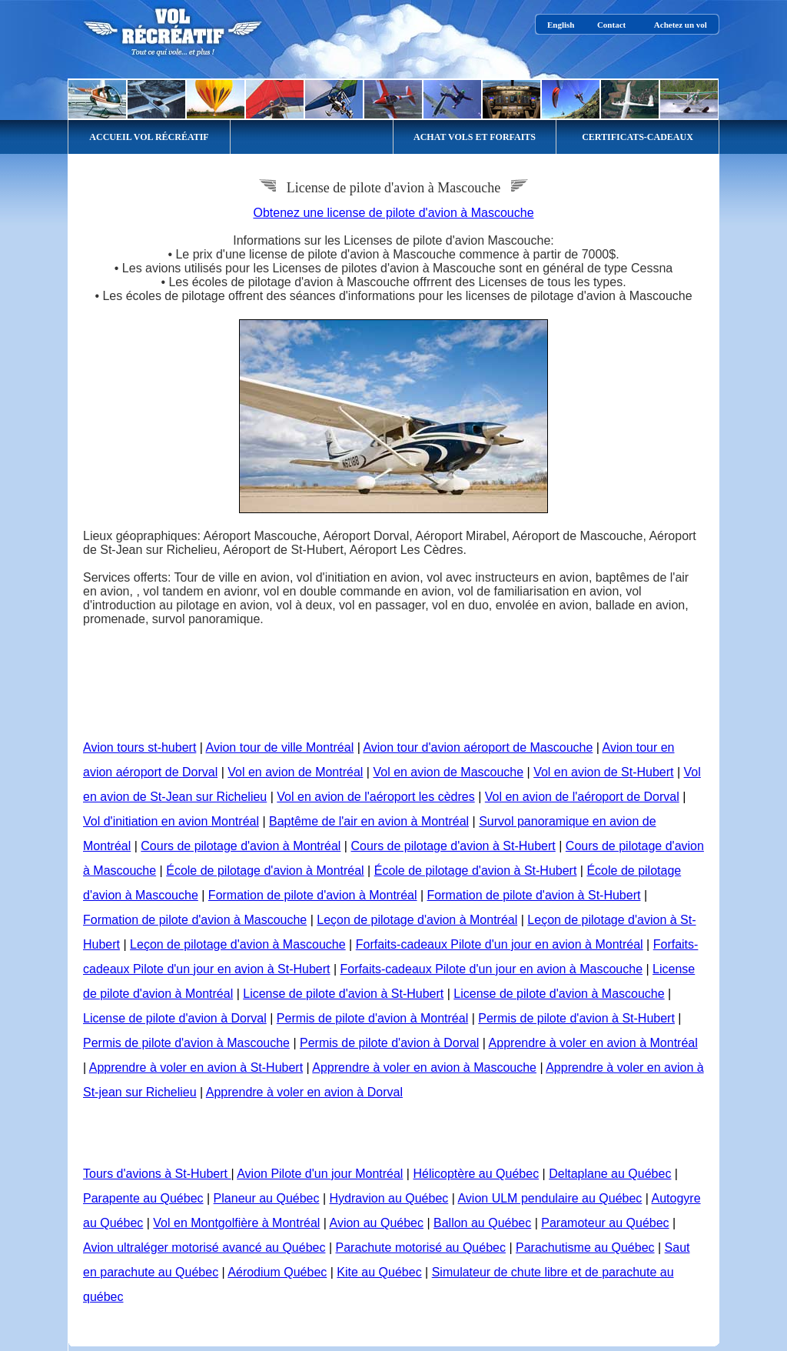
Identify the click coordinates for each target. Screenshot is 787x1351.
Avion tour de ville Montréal (280, 747)
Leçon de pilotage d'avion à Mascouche (238, 944)
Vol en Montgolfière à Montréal (236, 1222)
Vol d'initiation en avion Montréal (171, 821)
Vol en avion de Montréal (295, 772)
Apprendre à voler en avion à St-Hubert (196, 1067)
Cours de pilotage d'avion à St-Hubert (452, 845)
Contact (611, 24)
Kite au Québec (379, 1272)
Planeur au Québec (267, 1198)
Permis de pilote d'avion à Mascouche (186, 1042)
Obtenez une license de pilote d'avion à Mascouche (393, 212)
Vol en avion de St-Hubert (603, 772)
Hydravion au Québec (389, 1198)
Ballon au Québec (482, 1222)
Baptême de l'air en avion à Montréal (369, 821)
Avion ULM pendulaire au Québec (549, 1198)
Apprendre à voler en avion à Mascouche (424, 1067)
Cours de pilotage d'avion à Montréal (240, 845)
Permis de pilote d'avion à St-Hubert (576, 1018)
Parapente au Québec (143, 1198)
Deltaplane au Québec (610, 1173)
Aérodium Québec (277, 1272)
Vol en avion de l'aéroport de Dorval (582, 796)
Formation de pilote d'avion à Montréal (312, 895)
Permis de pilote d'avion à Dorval (389, 1042)
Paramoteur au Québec (605, 1222)
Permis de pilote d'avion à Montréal (372, 1018)
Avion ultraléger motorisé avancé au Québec (204, 1247)
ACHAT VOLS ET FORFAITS (474, 137)
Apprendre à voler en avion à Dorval (304, 1092)
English (560, 24)
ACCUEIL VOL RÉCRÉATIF (148, 137)
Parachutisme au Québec (585, 1247)
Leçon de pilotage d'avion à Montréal (417, 919)
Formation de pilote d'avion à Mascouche (195, 919)
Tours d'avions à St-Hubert (157, 1173)
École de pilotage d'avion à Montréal (265, 870)
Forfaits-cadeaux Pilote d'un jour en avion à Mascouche (491, 969)
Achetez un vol (680, 24)
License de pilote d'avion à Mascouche (558, 993)
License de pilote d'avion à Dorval (175, 1018)
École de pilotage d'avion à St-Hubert (475, 870)
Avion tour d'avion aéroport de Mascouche (478, 747)
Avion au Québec (376, 1222)
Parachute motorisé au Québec (421, 1247)
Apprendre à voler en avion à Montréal (593, 1042)
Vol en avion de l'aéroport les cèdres (375, 796)
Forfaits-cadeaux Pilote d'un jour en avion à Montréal (499, 944)
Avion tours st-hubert (139, 747)
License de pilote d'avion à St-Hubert (343, 993)
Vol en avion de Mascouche (448, 772)
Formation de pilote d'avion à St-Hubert (534, 895)
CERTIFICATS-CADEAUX (637, 137)
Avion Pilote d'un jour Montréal (320, 1173)
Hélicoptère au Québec (476, 1173)
